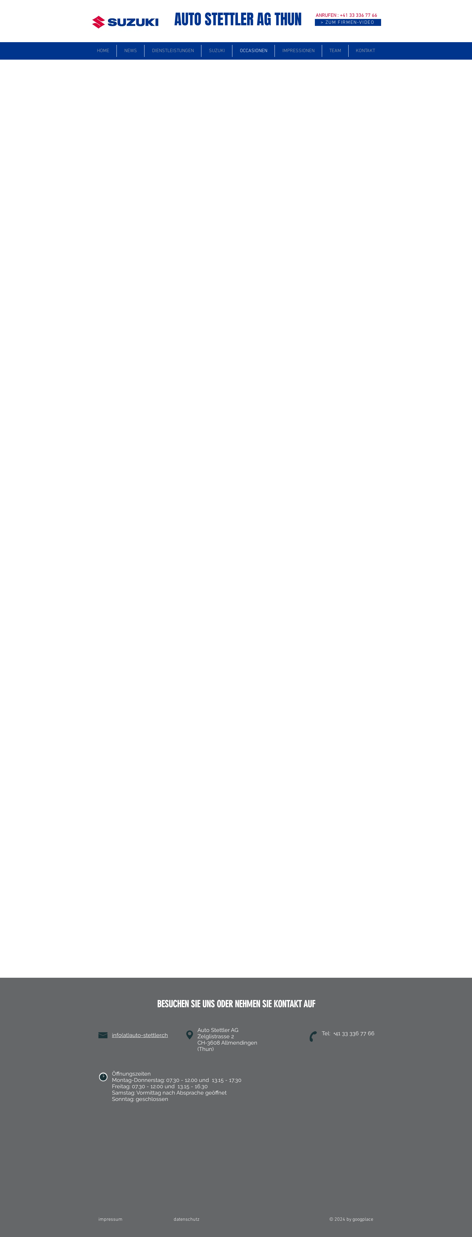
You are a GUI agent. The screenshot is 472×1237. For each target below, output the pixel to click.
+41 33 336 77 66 (358, 16)
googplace (362, 1220)
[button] (348, 22)
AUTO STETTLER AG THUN (238, 19)
